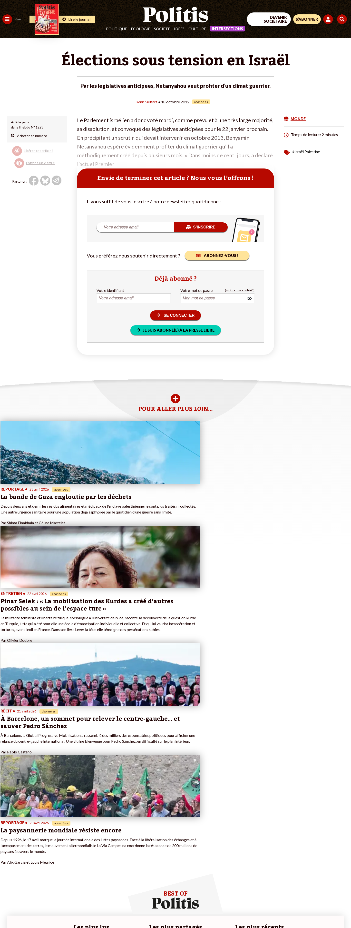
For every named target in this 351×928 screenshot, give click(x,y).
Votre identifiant (110, 290)
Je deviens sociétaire (57, 840)
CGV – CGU (107, 911)
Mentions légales (35, 911)
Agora (7, 829)
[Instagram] (335, 888)
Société (162, 28)
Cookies (198, 911)
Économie (27, 834)
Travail (25, 829)
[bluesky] (304, 888)
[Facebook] (289, 888)
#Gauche (87, 840)
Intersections (227, 28)
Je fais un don (51, 834)
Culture (197, 28)
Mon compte (50, 865)
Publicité (179, 911)
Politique (116, 28)
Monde (7, 860)
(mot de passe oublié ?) (239, 290)
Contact (9, 911)
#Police (85, 834)
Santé (24, 845)
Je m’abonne (50, 845)
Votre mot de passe (196, 290)
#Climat (85, 829)
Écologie (140, 28)
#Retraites (88, 845)
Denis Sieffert (146, 101)
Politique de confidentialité (144, 911)
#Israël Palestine (306, 151)
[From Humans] (295, 899)
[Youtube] (319, 888)
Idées (179, 28)
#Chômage (88, 850)
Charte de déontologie (73, 911)
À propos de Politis (55, 860)
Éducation (28, 840)
